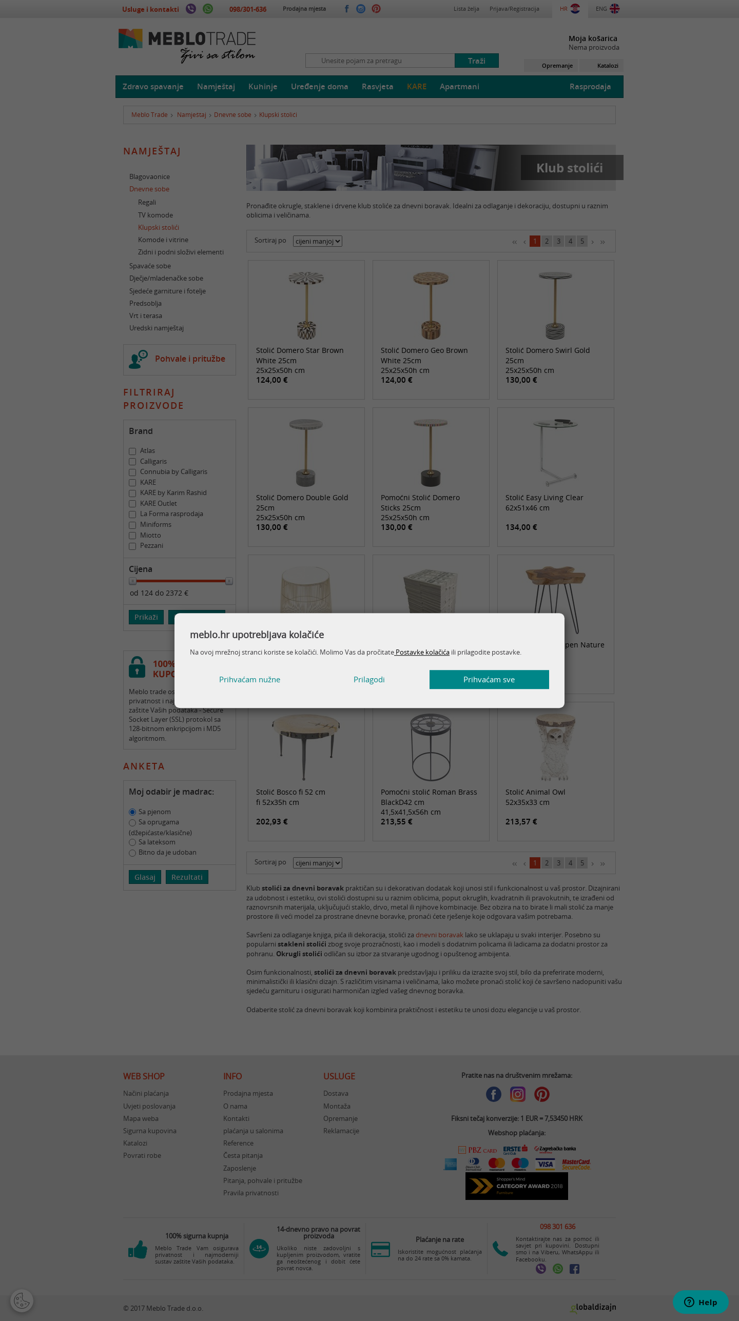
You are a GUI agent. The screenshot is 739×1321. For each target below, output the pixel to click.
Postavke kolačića (422, 652)
